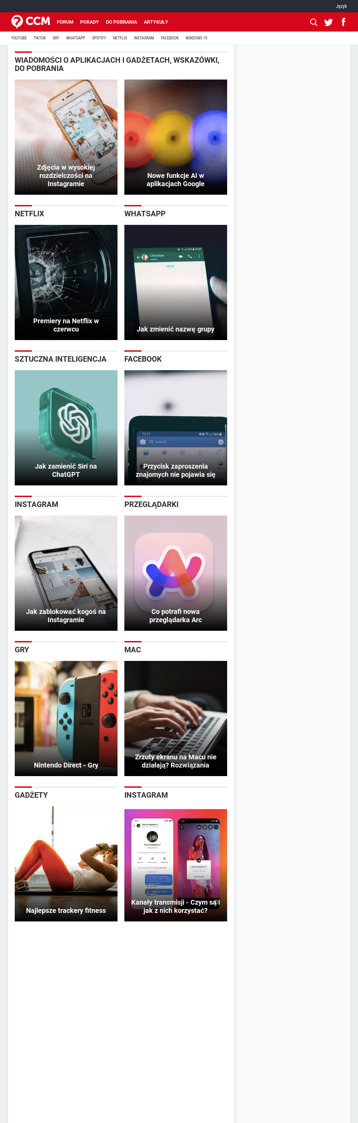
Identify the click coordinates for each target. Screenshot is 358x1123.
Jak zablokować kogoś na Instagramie (66, 615)
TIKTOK (40, 38)
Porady (89, 22)
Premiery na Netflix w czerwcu (66, 325)
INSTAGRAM (144, 38)
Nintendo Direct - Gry (66, 765)
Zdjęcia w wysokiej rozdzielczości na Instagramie (66, 175)
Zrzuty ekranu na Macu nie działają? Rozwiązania (176, 761)
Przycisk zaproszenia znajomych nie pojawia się (175, 470)
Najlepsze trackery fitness (66, 910)
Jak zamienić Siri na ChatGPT (66, 470)
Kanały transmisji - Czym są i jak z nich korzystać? (175, 906)
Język (341, 6)
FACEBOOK (170, 38)
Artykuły (156, 22)
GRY (56, 38)
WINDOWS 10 (197, 38)
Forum (65, 22)
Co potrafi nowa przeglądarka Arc (175, 615)
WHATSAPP (75, 38)
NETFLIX (120, 38)
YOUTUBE (19, 38)
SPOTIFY (99, 38)
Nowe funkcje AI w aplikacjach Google (176, 179)
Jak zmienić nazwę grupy (175, 329)
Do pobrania (121, 22)
